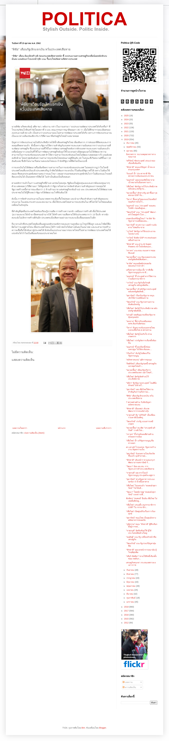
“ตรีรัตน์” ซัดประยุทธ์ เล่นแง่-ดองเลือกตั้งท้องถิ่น (140, 162)
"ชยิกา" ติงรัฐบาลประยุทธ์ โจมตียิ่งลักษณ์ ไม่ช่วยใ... (141, 384)
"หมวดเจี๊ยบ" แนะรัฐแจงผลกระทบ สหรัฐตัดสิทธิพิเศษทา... (141, 258)
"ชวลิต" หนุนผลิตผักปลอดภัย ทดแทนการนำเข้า (138, 264)
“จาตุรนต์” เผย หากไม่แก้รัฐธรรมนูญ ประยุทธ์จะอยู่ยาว (140, 474)
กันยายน (130, 570)
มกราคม (130, 602)
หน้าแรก (61, 428)
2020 (126, 135)
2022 (126, 127)
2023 (126, 123)
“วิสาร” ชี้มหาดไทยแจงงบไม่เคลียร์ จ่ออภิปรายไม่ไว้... (141, 200)
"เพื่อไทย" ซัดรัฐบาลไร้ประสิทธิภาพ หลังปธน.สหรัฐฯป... (141, 187)
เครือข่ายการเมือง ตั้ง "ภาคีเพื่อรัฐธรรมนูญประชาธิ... (139, 271)
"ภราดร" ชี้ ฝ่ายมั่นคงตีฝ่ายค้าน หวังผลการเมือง (140, 435)
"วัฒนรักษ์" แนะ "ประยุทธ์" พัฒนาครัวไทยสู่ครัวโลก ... (141, 213)
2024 (126, 119)
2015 (126, 619)
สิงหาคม (130, 574)
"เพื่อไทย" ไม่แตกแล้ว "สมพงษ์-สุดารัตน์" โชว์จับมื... (141, 486)
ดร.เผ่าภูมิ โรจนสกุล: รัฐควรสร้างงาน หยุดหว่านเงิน (141, 448)
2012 (126, 623)
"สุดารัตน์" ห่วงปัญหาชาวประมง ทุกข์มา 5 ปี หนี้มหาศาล (140, 480)
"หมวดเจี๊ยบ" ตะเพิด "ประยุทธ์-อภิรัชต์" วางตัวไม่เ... (140, 429)
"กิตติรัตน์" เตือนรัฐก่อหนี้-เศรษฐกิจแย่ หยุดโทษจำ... (141, 364)
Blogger (102, 728)
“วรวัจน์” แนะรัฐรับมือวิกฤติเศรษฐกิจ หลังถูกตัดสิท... (138, 283)
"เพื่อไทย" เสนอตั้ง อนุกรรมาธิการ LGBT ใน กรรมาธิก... (141, 506)
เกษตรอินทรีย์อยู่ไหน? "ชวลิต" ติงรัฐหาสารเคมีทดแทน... (140, 219)
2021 (126, 131)
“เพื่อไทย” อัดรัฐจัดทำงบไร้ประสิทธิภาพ (137, 377)
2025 (126, 115)
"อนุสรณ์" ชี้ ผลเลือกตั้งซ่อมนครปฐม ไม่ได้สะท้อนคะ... (139, 348)
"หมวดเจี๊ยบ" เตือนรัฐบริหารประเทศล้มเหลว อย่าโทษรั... (139, 371)
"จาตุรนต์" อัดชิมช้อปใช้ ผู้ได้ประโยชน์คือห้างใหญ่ (138, 531)
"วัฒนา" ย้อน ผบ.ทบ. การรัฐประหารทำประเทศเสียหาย (140, 467)
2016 (126, 615)
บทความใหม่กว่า (19, 428)
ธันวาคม (130, 143)
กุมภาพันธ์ (131, 598)
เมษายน (130, 590)
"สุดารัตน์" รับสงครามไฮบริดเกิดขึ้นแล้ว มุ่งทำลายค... (140, 454)
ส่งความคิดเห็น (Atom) (34, 433)
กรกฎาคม (131, 578)
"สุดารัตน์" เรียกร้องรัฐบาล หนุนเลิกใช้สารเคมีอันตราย (140, 296)
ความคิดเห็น (129, 687)
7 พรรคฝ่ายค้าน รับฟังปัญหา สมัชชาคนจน (138, 403)
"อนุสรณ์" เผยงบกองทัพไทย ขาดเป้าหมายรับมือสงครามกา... (140, 181)
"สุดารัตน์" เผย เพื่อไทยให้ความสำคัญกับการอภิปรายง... (139, 390)
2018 (126, 607)
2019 (126, 139)
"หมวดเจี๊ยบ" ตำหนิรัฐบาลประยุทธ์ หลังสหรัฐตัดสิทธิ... (141, 290)
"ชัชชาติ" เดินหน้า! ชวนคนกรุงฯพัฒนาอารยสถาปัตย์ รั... (140, 461)
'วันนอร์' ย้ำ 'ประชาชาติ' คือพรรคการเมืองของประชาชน (140, 174)
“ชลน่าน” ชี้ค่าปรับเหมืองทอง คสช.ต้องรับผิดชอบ (139, 322)
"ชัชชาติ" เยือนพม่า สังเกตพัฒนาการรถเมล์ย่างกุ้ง (137, 409)
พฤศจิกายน (131, 147)
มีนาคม (130, 594)
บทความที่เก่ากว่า (103, 428)
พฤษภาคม (131, 586)
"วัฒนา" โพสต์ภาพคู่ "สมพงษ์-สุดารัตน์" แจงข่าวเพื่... (141, 493)
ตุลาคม (129, 151)
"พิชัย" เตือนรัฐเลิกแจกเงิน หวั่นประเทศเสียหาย (140, 397)
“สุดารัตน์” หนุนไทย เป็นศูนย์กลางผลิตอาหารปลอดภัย (141, 519)
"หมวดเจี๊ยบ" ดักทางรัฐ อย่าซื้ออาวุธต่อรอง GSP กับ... (141, 194)
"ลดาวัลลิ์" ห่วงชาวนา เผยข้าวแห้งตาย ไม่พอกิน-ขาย (141, 226)
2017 (126, 611)
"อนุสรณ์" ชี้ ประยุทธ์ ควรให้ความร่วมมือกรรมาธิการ (141, 277)
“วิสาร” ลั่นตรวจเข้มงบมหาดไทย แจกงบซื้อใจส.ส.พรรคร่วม (140, 328)
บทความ (128, 682)
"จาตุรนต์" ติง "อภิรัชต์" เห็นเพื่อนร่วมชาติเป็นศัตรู (140, 416)
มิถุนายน (130, 582)
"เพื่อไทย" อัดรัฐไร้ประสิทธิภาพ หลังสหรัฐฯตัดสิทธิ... (141, 309)
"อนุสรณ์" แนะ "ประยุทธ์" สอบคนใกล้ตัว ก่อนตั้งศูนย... (141, 206)
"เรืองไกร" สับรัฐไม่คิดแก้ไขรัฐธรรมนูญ (138, 354)
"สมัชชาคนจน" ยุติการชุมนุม (139, 359)
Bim (83, 728)
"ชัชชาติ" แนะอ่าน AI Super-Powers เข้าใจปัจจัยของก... (139, 245)
